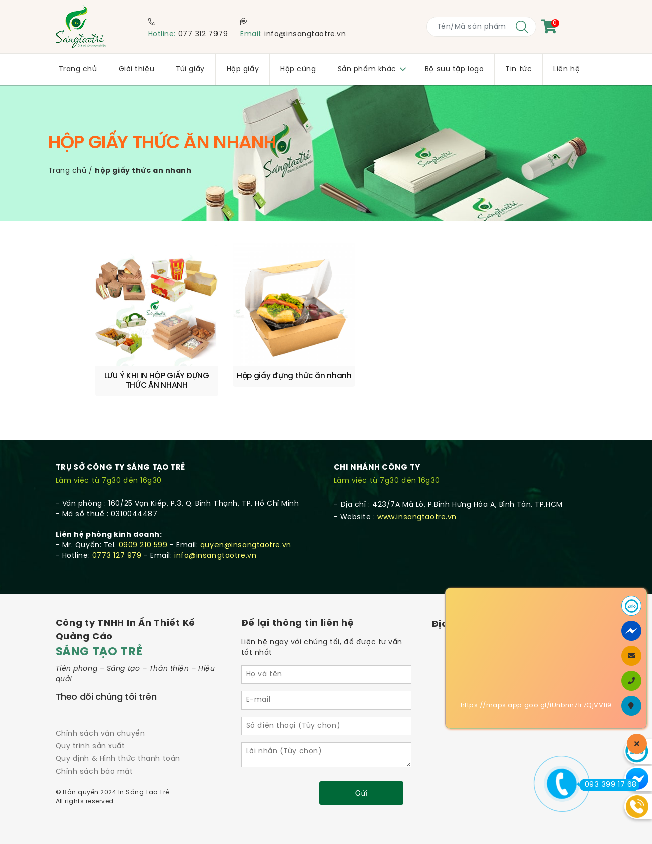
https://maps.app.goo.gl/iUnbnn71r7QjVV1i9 (536, 705)
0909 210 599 (143, 524)
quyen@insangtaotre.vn (245, 524)
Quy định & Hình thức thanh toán (118, 738)
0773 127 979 (117, 535)
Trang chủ (67, 171)
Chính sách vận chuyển (100, 713)
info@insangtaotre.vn (305, 34)
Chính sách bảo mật (94, 750)
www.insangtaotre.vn (417, 496)
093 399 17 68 (608, 785)
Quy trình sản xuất (90, 725)
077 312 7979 (203, 34)
